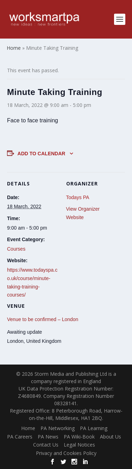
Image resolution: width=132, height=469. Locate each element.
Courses (16, 249)
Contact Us (45, 444)
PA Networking (57, 428)
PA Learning (93, 428)
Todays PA (77, 197)
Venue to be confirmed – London (42, 319)
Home (28, 428)
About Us (110, 436)
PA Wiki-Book (79, 436)
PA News (48, 436)
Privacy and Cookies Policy (66, 453)
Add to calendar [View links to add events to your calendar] (41, 153)
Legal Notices (79, 444)
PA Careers (19, 436)
